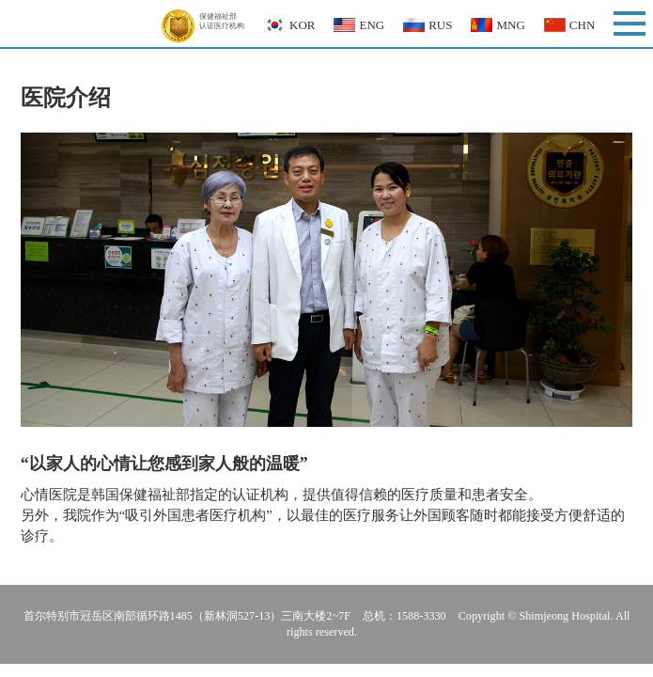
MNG (510, 25)
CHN (582, 25)
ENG (371, 25)
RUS (440, 25)
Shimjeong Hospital (84, 23)
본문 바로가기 (0, 0)
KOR (302, 25)
